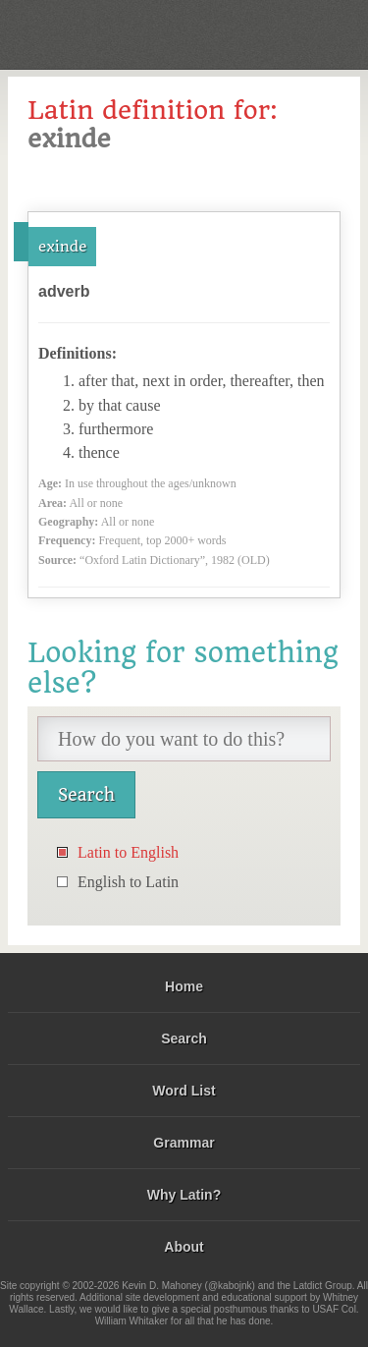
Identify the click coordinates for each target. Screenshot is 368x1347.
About (183, 1247)
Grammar (183, 1143)
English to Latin (128, 881)
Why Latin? (184, 1195)
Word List (183, 1090)
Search (184, 1038)
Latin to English (128, 852)
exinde (62, 246)
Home (184, 986)
